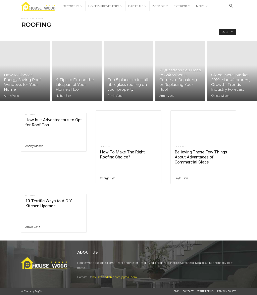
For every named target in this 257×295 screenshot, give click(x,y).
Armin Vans (11, 95)
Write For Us (205, 291)
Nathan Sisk (63, 95)
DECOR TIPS (72, 6)
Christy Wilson (220, 95)
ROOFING (30, 114)
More (202, 6)
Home (24, 18)
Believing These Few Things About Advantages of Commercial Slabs (201, 157)
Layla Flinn (181, 178)
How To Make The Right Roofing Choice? (122, 154)
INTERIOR (160, 6)
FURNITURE (137, 6)
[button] (231, 6)
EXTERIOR (182, 6)
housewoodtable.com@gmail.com (114, 277)
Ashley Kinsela (34, 146)
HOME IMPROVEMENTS (105, 6)
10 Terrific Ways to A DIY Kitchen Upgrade (48, 203)
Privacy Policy (226, 291)
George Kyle (107, 178)
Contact (188, 291)
